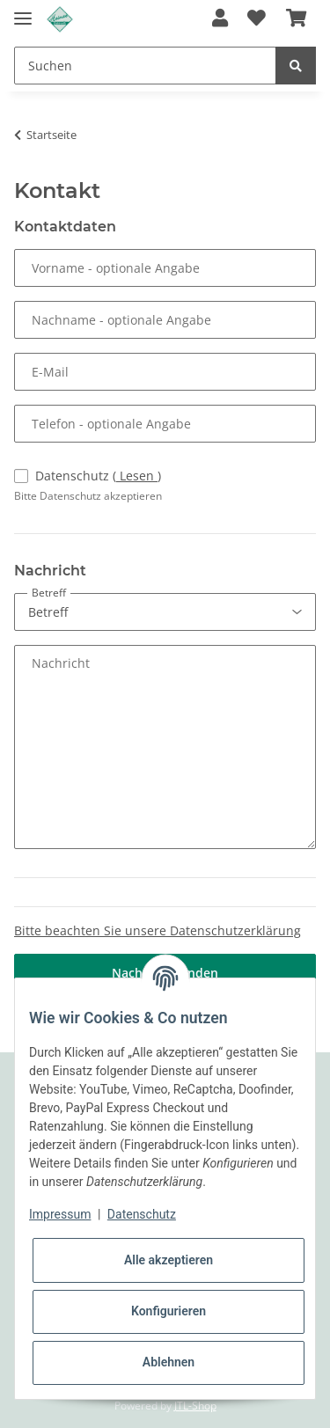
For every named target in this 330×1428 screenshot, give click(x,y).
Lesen (137, 475)
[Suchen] (145, 65)
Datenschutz (98, 475)
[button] (220, 19)
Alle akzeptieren (168, 1260)
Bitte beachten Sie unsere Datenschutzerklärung (157, 930)
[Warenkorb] (296, 19)
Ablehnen (168, 1362)
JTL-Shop (195, 1405)
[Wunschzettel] (256, 19)
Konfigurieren (168, 1311)
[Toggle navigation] (23, 11)
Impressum (60, 1214)
